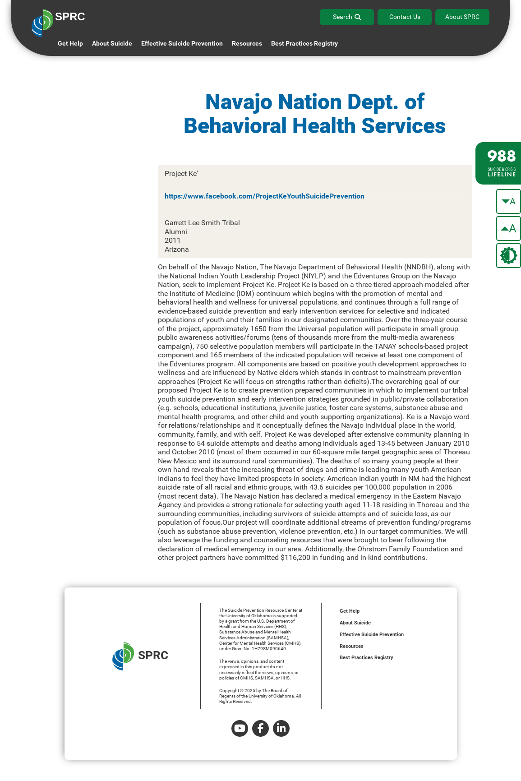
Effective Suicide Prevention (372, 635)
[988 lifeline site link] (498, 163)
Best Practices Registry (304, 43)
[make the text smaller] (508, 201)
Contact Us (404, 16)
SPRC (140, 656)
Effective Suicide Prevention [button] (182, 43)
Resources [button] (247, 43)
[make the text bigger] (508, 228)
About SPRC (462, 16)
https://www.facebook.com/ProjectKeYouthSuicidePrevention (264, 196)
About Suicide (112, 43)
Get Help (70, 43)
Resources (352, 646)
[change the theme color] (508, 255)
